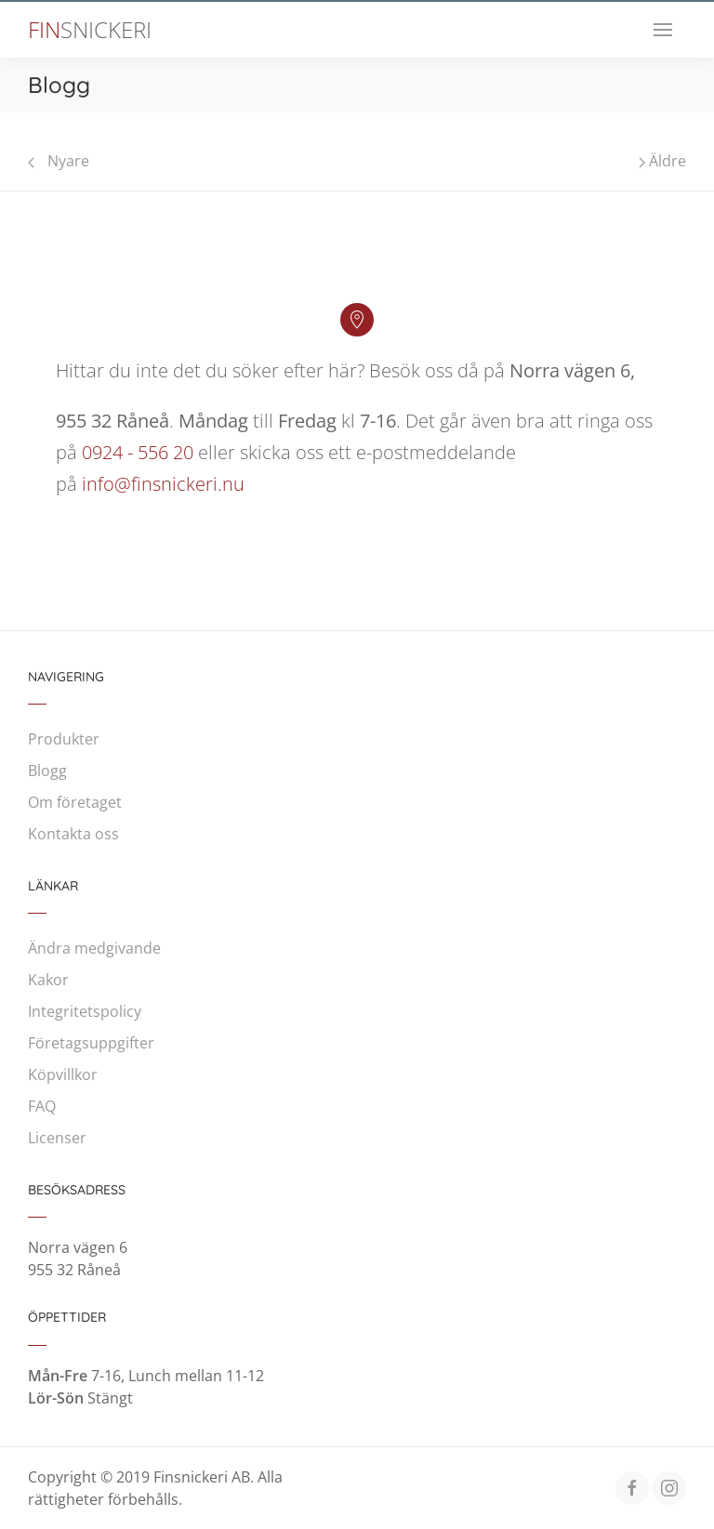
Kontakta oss (73, 834)
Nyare (58, 161)
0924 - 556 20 (137, 452)
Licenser (57, 1137)
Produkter (63, 739)
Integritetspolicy (84, 1011)
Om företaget (75, 802)
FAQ (42, 1106)
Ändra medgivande (94, 948)
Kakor (48, 979)
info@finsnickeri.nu (163, 483)
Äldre (662, 161)
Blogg (47, 770)
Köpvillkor (63, 1074)
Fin (90, 29)
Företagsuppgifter (91, 1043)
